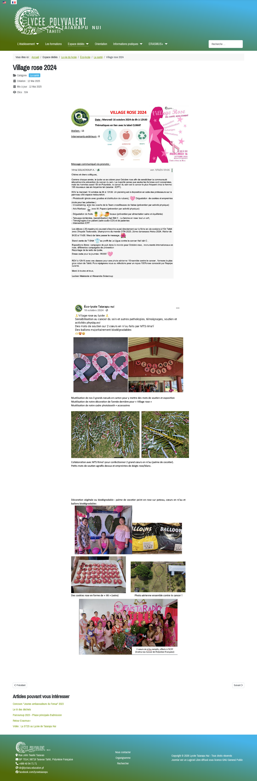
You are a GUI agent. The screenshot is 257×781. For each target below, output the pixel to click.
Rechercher (123, 763)
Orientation (101, 44)
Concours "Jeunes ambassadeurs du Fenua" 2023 (38, 703)
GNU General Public (232, 759)
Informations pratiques (125, 44)
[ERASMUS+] (165, 44)
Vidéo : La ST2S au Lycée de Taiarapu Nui (34, 726)
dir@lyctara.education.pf (31, 767)
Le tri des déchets (22, 709)
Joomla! (175, 759)
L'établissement (26, 44)
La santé (34, 75)
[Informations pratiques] (140, 44)
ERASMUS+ (156, 44)
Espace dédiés (76, 44)
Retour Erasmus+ (22, 720)
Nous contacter (123, 752)
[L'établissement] (37, 44)
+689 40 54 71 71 (28, 763)
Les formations (53, 44)
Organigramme (123, 757)
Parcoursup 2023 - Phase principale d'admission (37, 715)
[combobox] (226, 44)
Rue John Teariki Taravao (31, 755)
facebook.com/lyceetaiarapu (33, 771)
